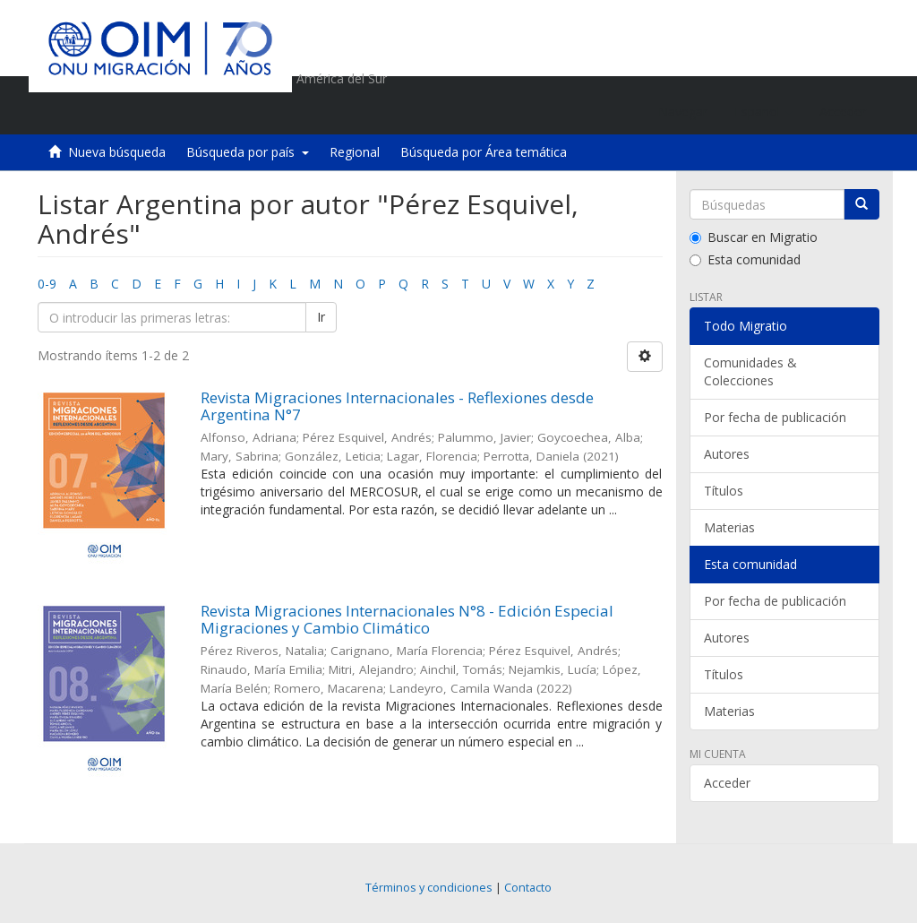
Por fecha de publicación (775, 417)
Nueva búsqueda (117, 151)
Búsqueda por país (247, 151)
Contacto (528, 887)
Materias (729, 527)
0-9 (47, 283)
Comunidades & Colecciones (750, 371)
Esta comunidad (745, 259)
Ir (321, 316)
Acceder (727, 782)
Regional (355, 151)
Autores (727, 453)
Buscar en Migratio (754, 237)
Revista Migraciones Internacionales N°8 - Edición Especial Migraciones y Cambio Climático (407, 619)
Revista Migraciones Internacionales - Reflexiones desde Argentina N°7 (397, 406)
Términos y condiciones (429, 887)
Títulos (723, 490)
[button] (763, 112)
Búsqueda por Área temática (483, 151)
